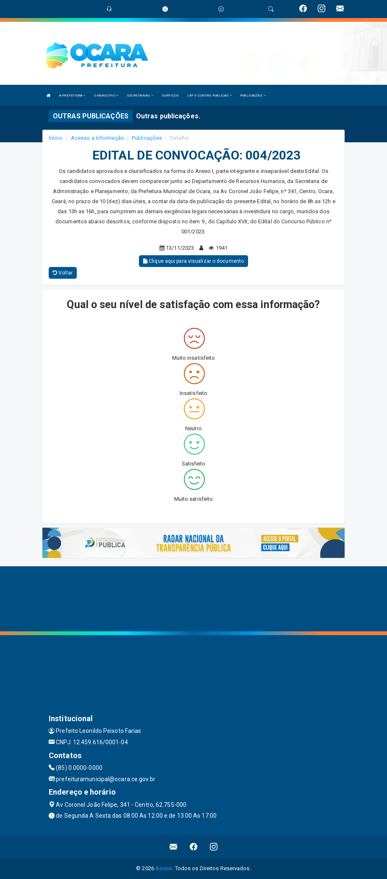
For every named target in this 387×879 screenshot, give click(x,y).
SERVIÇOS (170, 95)
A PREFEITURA (72, 95)
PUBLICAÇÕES (253, 95)
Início (55, 138)
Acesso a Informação (97, 138)
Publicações (147, 138)
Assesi (164, 868)
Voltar (63, 273)
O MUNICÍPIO (106, 95)
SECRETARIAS (140, 95)
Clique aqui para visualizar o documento (193, 261)
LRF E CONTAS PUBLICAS (209, 95)
